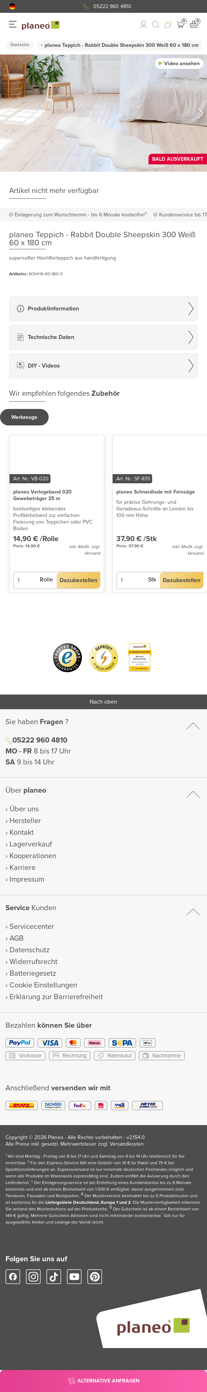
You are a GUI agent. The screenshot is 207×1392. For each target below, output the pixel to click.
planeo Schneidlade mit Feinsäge (155, 492)
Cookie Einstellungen (43, 985)
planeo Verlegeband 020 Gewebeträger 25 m (42, 495)
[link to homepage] (41, 25)
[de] (12, 6)
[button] (12, 6)
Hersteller (25, 820)
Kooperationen (33, 856)
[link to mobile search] (155, 24)
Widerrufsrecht (33, 961)
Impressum (27, 879)
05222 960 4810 (112, 6)
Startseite (19, 45)
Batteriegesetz (33, 973)
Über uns (24, 809)
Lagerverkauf (31, 844)
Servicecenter (32, 926)
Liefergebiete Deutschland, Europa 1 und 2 (88, 1202)
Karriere (22, 867)
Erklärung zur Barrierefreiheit (56, 997)
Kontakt (22, 832)
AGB (17, 938)
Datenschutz (29, 950)
